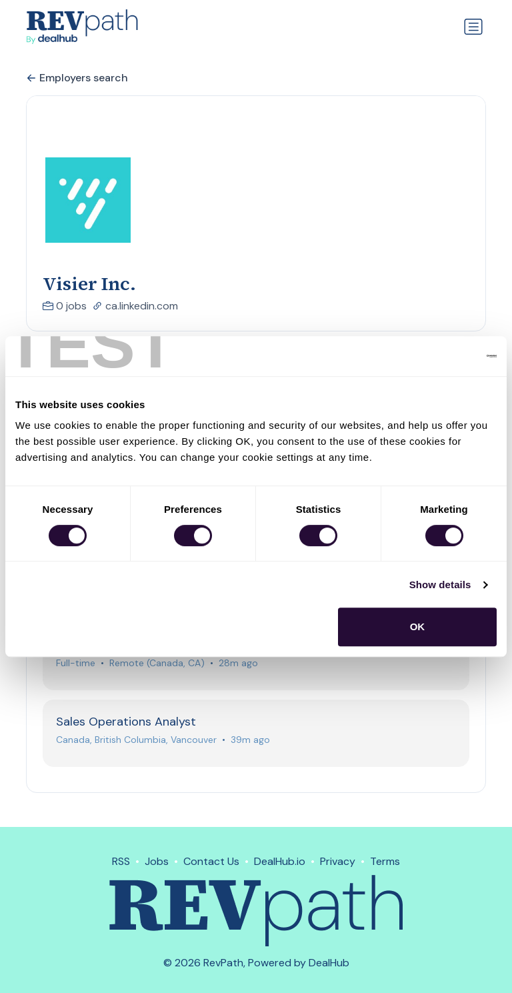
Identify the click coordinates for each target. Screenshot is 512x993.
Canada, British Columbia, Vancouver (137, 746)
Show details (440, 584)
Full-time (76, 668)
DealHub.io (279, 861)
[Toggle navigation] (473, 26)
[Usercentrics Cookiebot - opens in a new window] (438, 356)
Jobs (157, 861)
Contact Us (211, 861)
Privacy (337, 861)
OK (417, 626)
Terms (385, 861)
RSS (121, 861)
